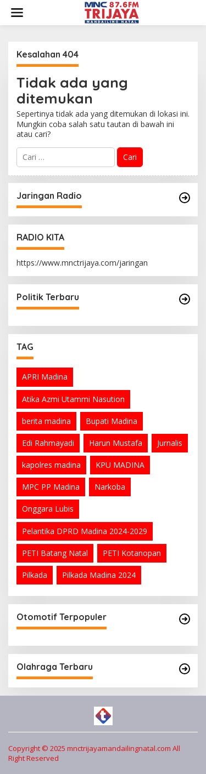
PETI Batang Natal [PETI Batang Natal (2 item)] (55, 553)
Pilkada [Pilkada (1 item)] (34, 575)
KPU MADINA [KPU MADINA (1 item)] (120, 465)
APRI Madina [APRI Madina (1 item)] (45, 376)
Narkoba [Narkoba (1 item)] (109, 486)
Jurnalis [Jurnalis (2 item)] (169, 443)
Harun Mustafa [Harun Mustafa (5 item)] (115, 443)
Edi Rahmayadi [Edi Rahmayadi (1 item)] (48, 443)
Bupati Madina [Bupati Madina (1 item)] (111, 421)
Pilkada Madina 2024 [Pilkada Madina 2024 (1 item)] (99, 575)
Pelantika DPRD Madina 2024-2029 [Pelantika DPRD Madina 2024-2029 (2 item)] (84, 531)
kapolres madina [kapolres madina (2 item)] (51, 465)
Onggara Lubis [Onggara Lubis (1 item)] (48, 508)
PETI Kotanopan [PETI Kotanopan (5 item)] (132, 553)
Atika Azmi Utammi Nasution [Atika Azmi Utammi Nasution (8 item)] (73, 399)
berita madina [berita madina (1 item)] (46, 421)
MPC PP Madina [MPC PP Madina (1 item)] (51, 486)
